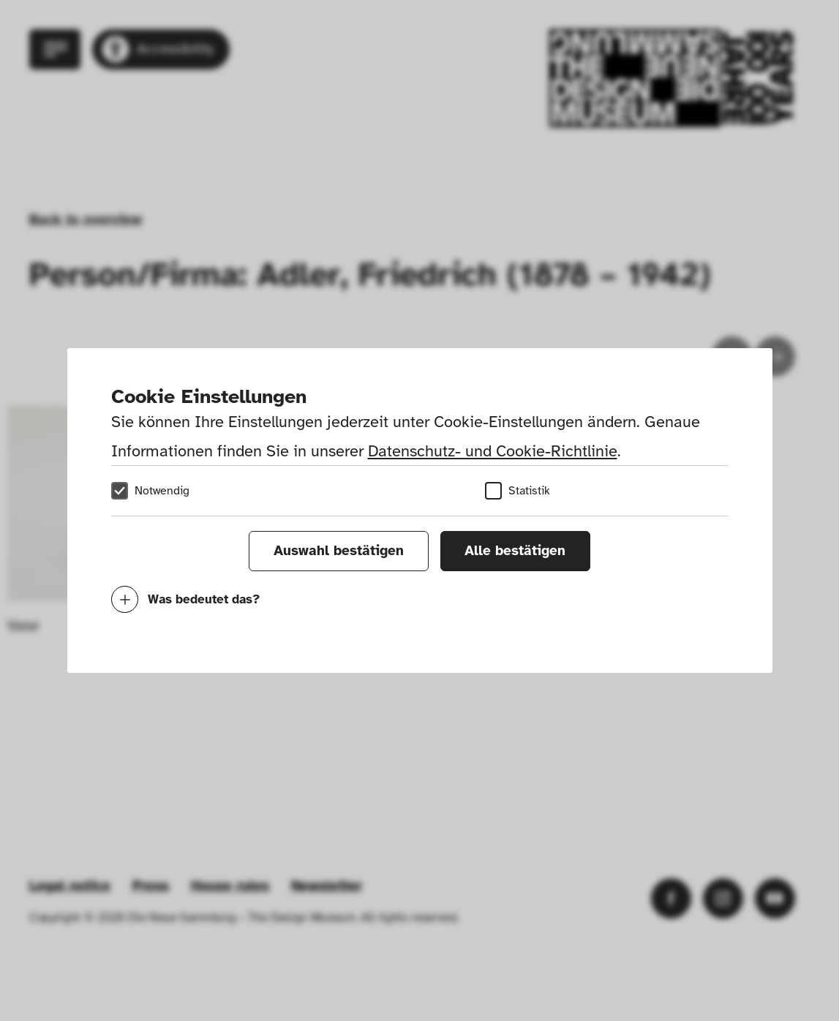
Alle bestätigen (514, 551)
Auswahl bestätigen (339, 551)
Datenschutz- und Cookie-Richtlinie (492, 451)
